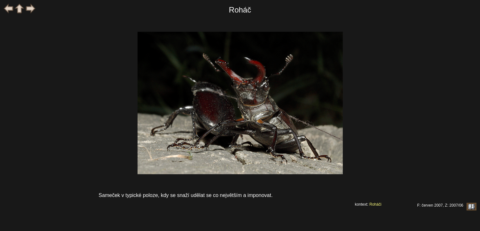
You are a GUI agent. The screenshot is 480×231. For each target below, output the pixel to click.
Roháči (375, 204)
